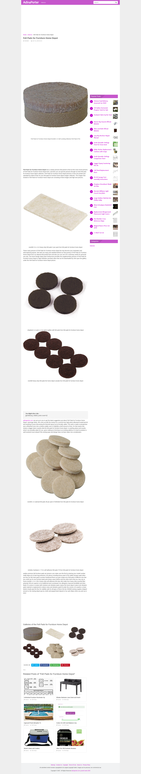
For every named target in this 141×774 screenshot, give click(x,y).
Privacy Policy (86, 765)
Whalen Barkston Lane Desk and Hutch (68, 697)
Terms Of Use (72, 765)
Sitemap (53, 765)
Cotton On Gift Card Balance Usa (66, 723)
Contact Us (59, 765)
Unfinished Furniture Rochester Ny (34, 697)
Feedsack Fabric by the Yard (103, 115)
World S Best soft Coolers (32, 748)
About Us (79, 765)
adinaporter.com (28, 420)
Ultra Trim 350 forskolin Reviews (66, 748)
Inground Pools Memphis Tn (32, 723)
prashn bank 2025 (85, 770)
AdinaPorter (31, 2)
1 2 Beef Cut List (99, 233)
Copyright (65, 765)
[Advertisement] (70, 20)
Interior (43, 2)
